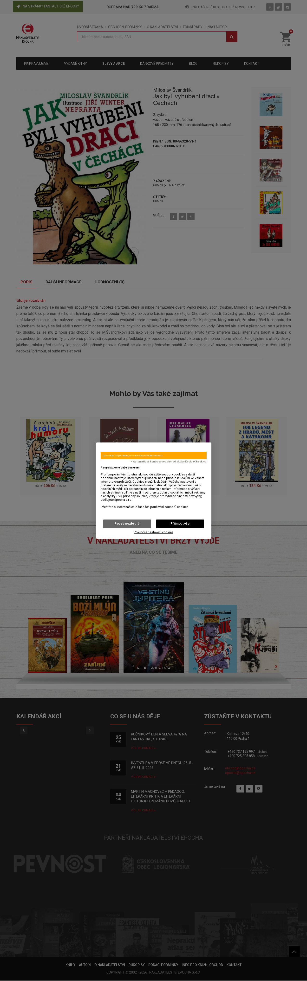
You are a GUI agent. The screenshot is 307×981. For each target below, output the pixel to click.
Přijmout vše (179, 523)
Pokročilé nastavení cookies (153, 532)
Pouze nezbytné (127, 523)
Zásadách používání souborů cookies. (162, 507)
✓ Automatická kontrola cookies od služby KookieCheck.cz (168, 462)
